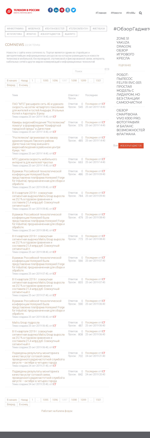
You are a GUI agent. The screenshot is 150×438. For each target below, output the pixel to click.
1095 (45, 80)
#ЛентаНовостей (54, 28)
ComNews (14, 45)
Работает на (49, 411)
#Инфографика (15, 28)
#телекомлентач (78, 28)
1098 (74, 80)
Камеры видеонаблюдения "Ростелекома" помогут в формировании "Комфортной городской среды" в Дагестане (38, 125)
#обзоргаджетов (50, 34)
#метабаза (99, 28)
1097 (64, 80)
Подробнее (125, 70)
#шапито (70, 34)
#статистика (14, 34)
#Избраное (34, 28)
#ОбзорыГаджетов (131, 150)
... (38, 80)
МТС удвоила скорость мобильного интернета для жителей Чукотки (34, 161)
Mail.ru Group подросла (25, 322)
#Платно (31, 34)
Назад (24, 80)
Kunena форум (64, 411)
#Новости (116, 13)
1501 (98, 80)
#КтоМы (130, 13)
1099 (83, 80)
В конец (23, 85)
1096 (55, 80)
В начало (12, 80)
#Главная (101, 13)
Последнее (91, 103)
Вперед (11, 85)
